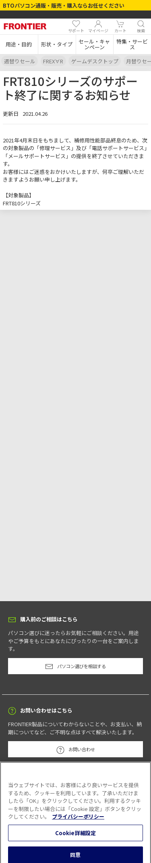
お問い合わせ (75, 750)
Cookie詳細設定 (75, 837)
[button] (19, 44)
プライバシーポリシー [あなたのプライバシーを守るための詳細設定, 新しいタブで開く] (78, 821)
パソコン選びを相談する (75, 666)
